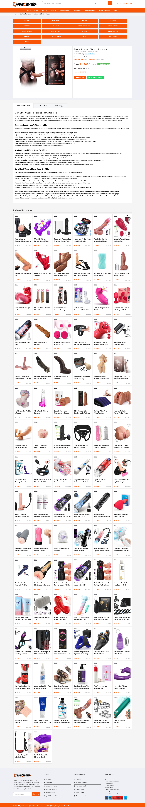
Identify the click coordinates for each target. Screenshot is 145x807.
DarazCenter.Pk (34, 806)
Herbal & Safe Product (80, 51)
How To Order (80, 792)
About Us (44, 10)
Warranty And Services (52, 786)
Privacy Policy (77, 10)
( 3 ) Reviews (85, 57)
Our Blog (115, 10)
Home (29, 10)
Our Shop (36, 10)
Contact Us (53, 10)
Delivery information (90, 10)
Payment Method (81, 786)
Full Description (23, 105)
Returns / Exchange (104, 10)
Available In (42, 106)
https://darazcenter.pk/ (112, 789)
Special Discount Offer (52, 796)
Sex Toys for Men (90, 54)
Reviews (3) (59, 106)
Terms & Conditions (65, 10)
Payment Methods (64, 806)
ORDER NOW (80, 77)
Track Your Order (50, 792)
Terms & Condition (45, 806)
